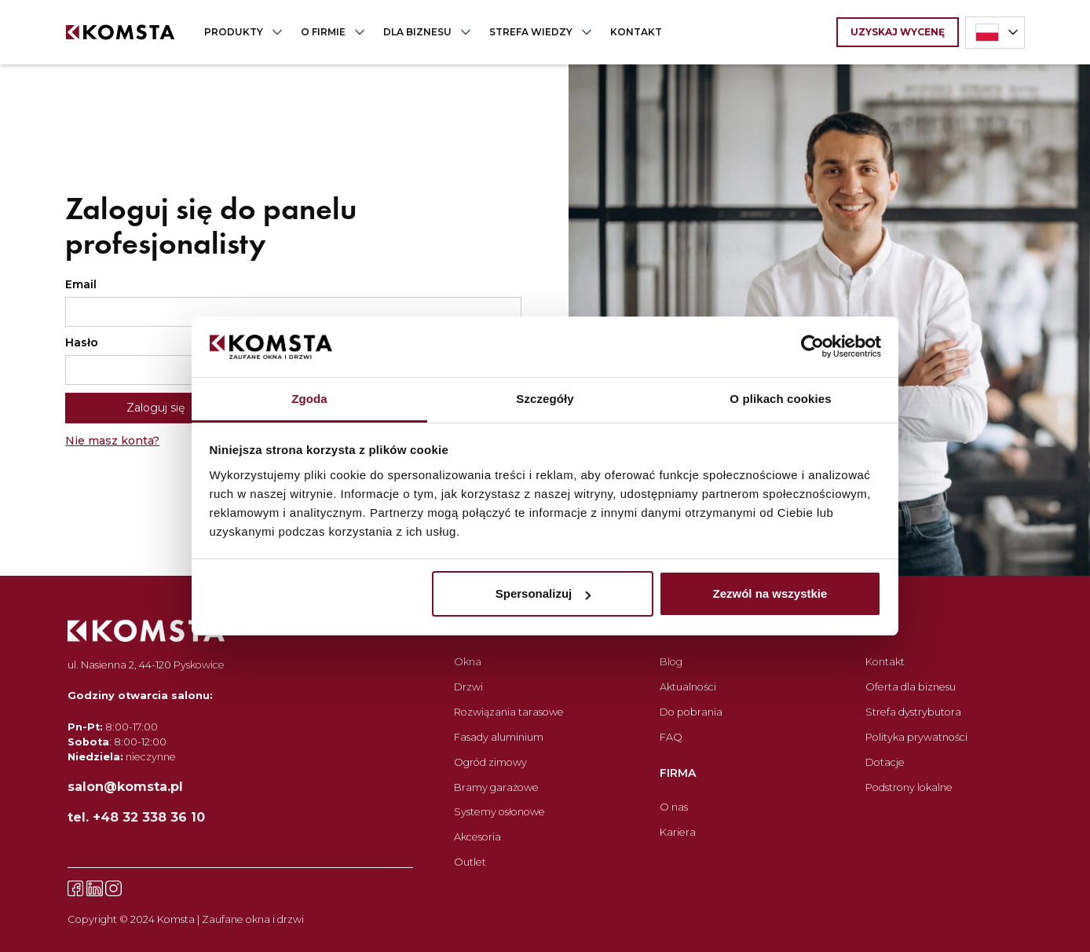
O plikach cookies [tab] (780, 398)
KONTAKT (636, 32)
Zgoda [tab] (309, 398)
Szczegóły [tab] (544, 398)
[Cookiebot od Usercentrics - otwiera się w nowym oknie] (812, 347)
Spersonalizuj (543, 593)
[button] (240, 32)
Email (81, 284)
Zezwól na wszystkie (769, 593)
